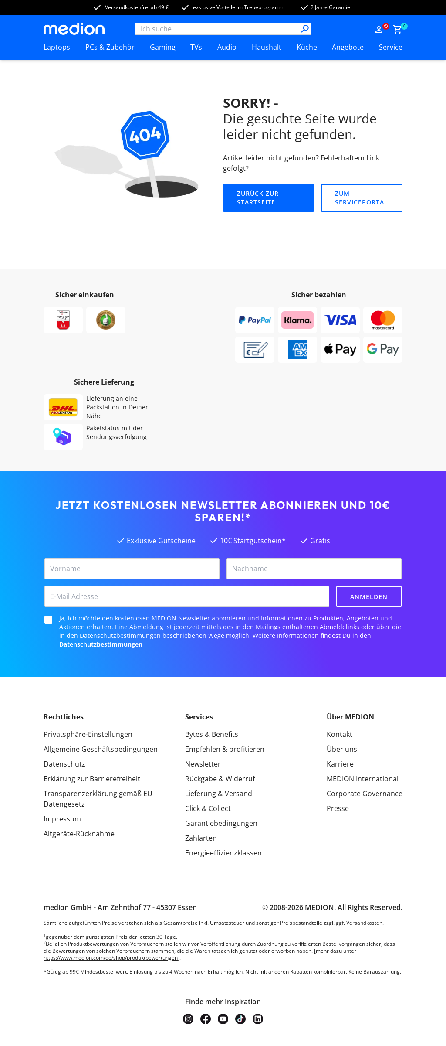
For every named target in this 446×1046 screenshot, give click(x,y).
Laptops (57, 47)
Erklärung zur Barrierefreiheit (92, 779)
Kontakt (339, 734)
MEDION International (363, 779)
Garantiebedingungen (221, 823)
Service (390, 47)
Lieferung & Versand (218, 793)
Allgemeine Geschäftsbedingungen (101, 749)
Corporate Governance (364, 793)
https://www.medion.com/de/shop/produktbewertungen (111, 957)
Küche (307, 47)
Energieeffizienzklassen (223, 853)
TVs (196, 47)
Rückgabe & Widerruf (220, 779)
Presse (338, 808)
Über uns (342, 749)
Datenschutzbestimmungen (100, 644)
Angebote (348, 47)
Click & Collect (208, 808)
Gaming (163, 47)
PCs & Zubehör (110, 47)
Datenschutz (64, 764)
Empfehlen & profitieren (224, 749)
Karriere (340, 764)
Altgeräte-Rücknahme (79, 833)
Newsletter (203, 764)
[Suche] (305, 29)
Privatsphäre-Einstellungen (88, 734)
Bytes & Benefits (211, 734)
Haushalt (266, 47)
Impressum (62, 819)
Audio (227, 47)
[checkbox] (48, 620)
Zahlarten (201, 838)
